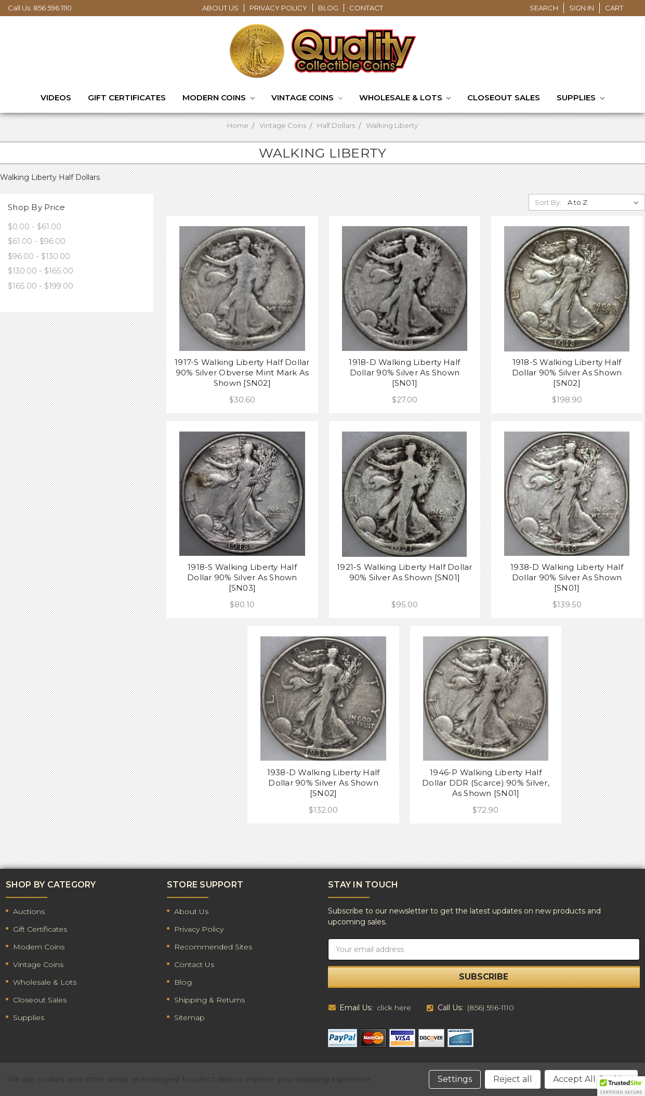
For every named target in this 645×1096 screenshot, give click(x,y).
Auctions (29, 911)
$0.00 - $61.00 (34, 226)
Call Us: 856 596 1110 (40, 8)
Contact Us (194, 964)
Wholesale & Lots (405, 98)
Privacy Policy (278, 8)
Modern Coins (218, 98)
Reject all (512, 1079)
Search (544, 8)
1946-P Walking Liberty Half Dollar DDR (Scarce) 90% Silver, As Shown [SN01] (485, 782)
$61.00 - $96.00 (36, 241)
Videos (56, 97)
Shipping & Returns (209, 999)
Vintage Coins (307, 98)
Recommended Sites (213, 946)
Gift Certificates (127, 97)
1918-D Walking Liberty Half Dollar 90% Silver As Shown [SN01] (404, 372)
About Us (220, 8)
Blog (328, 8)
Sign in (581, 8)
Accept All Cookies (591, 1079)
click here (394, 1007)
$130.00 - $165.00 (40, 271)
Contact (366, 8)
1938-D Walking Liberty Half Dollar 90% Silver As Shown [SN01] (566, 577)
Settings (455, 1079)
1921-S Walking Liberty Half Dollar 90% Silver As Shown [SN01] (404, 572)
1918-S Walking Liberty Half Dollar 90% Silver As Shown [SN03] (242, 577)
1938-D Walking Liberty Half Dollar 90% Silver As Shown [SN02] (323, 782)
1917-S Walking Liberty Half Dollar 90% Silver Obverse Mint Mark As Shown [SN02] (242, 372)
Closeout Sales (503, 97)
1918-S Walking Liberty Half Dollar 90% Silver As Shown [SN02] (567, 372)
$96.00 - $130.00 (39, 256)
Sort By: (548, 202)
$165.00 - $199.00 (40, 286)
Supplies (580, 98)
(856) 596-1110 (490, 1007)
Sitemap (189, 1017)
